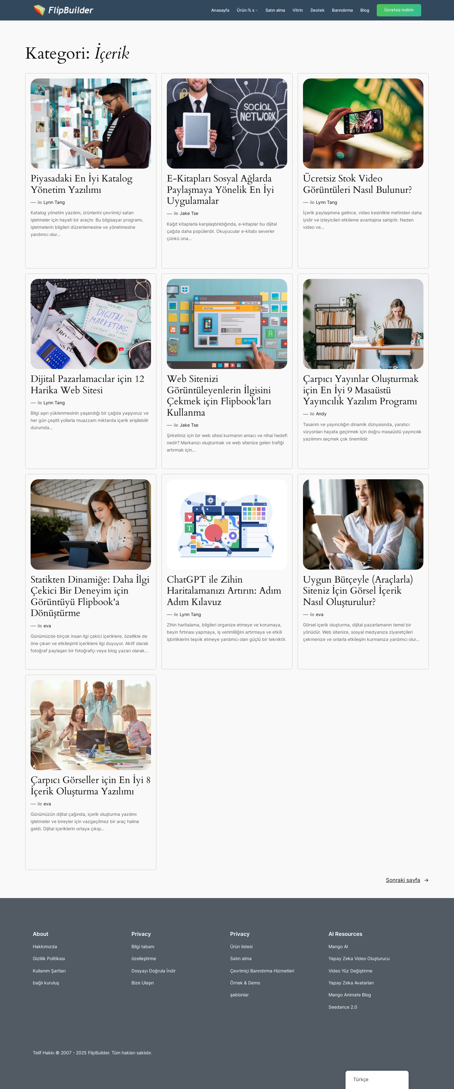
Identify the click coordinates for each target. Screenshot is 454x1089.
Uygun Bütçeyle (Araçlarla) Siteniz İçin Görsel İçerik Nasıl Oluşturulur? (358, 591)
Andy (321, 413)
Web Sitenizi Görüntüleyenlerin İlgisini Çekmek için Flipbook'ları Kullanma (219, 396)
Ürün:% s (245, 10)
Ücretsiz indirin (399, 10)
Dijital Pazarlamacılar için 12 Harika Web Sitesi (87, 385)
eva (47, 625)
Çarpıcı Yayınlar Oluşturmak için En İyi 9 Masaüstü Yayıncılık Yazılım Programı (361, 390)
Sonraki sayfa (407, 880)
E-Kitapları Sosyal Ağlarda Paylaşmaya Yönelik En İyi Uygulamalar (220, 190)
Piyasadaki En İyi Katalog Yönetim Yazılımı (81, 184)
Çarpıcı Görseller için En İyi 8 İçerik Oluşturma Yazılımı (91, 786)
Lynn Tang (54, 202)
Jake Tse (189, 213)
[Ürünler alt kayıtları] (256, 10)
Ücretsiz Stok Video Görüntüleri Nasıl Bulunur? (357, 184)
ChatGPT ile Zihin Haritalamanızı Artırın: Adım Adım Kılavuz (224, 591)
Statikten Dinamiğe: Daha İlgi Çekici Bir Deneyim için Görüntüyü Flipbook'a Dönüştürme (90, 596)
